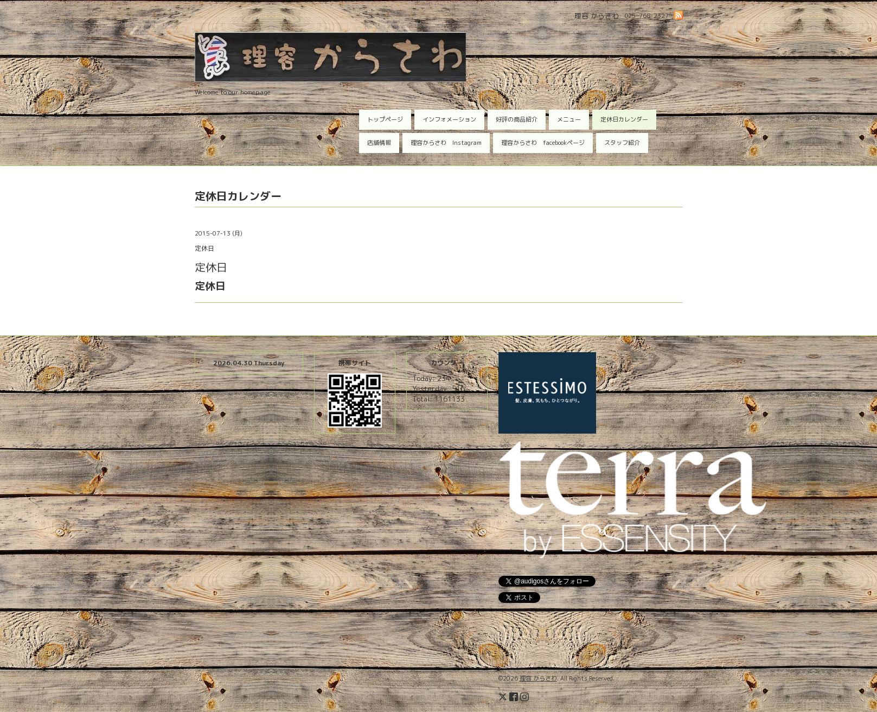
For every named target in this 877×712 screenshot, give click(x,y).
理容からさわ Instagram (446, 142)
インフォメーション (449, 119)
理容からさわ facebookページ (543, 142)
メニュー (569, 119)
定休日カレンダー (624, 119)
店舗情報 (379, 142)
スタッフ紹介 (622, 142)
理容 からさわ (538, 678)
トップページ (385, 119)
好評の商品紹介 (516, 119)
